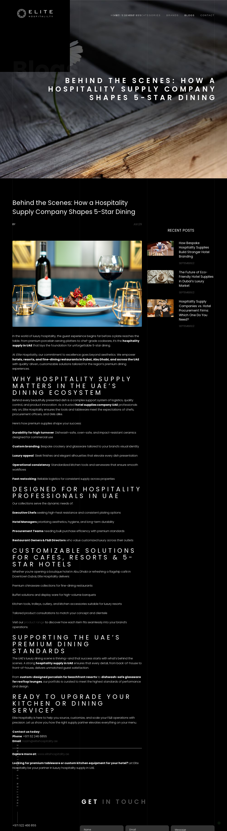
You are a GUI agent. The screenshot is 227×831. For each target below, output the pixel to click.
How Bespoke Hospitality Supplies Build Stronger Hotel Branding (194, 250)
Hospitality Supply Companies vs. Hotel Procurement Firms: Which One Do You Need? (195, 310)
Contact (207, 15)
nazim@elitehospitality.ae (40, 741)
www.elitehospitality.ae (53, 754)
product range (34, 622)
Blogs (189, 15)
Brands (172, 15)
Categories (151, 15)
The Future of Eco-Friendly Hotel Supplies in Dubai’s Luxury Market (196, 279)
